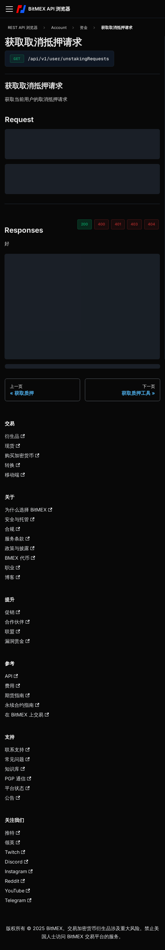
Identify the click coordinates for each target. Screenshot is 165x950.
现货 (12, 446)
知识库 (15, 769)
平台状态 (17, 788)
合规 (12, 529)
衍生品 (15, 436)
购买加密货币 (22, 455)
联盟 (12, 631)
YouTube (17, 891)
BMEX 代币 (20, 558)
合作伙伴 (17, 622)
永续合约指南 (22, 705)
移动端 (15, 475)
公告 (12, 798)
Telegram (18, 900)
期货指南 (17, 695)
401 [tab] (118, 224)
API (11, 676)
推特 (12, 833)
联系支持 (17, 750)
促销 (12, 612)
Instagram (19, 871)
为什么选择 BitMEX (28, 510)
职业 (12, 568)
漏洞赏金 (17, 641)
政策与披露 (19, 548)
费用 (12, 686)
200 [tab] (84, 224)
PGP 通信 (18, 778)
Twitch (15, 852)
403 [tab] (134, 224)
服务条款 (17, 539)
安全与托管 (19, 519)
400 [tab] (101, 224)
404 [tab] (151, 224)
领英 (12, 842)
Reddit (15, 881)
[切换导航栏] (9, 9)
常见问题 (17, 759)
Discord (16, 862)
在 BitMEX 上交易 (27, 715)
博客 (12, 577)
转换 (12, 465)
